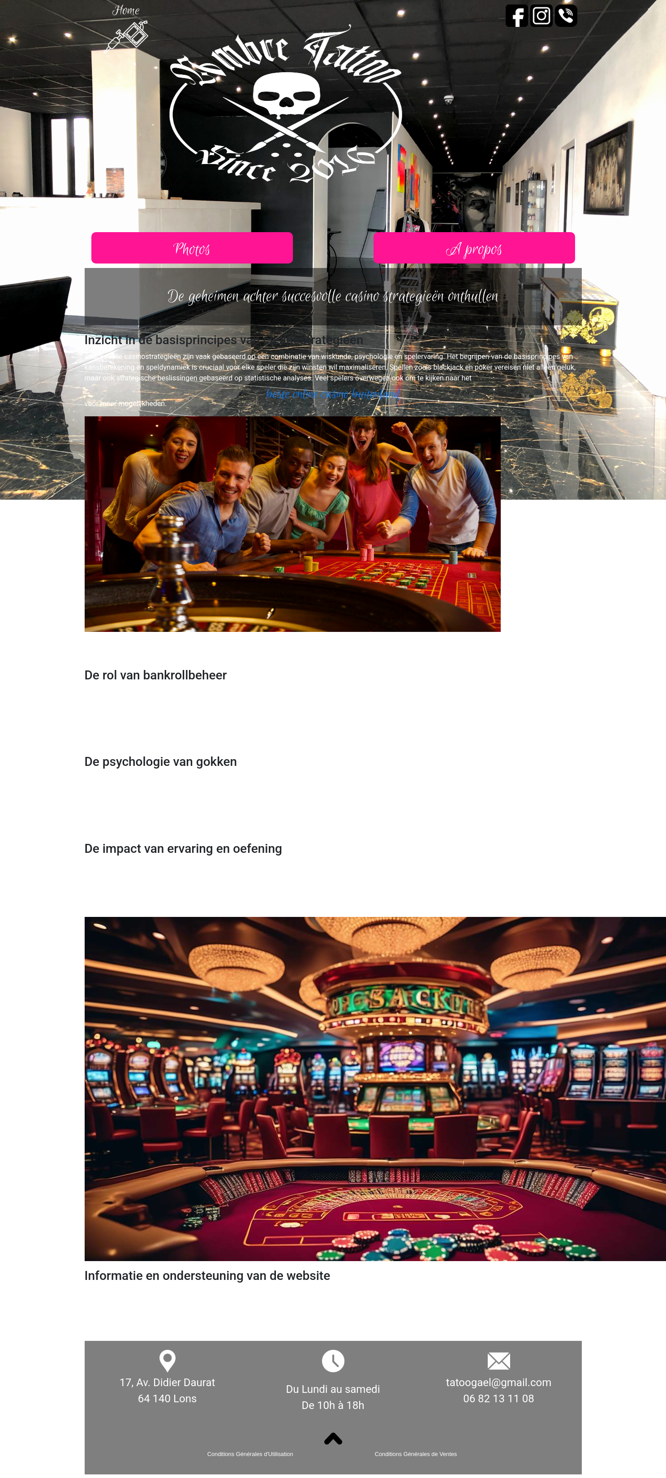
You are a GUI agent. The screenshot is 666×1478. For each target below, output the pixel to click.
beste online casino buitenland (333, 394)
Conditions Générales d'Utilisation (250, 1454)
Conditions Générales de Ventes (416, 1454)
